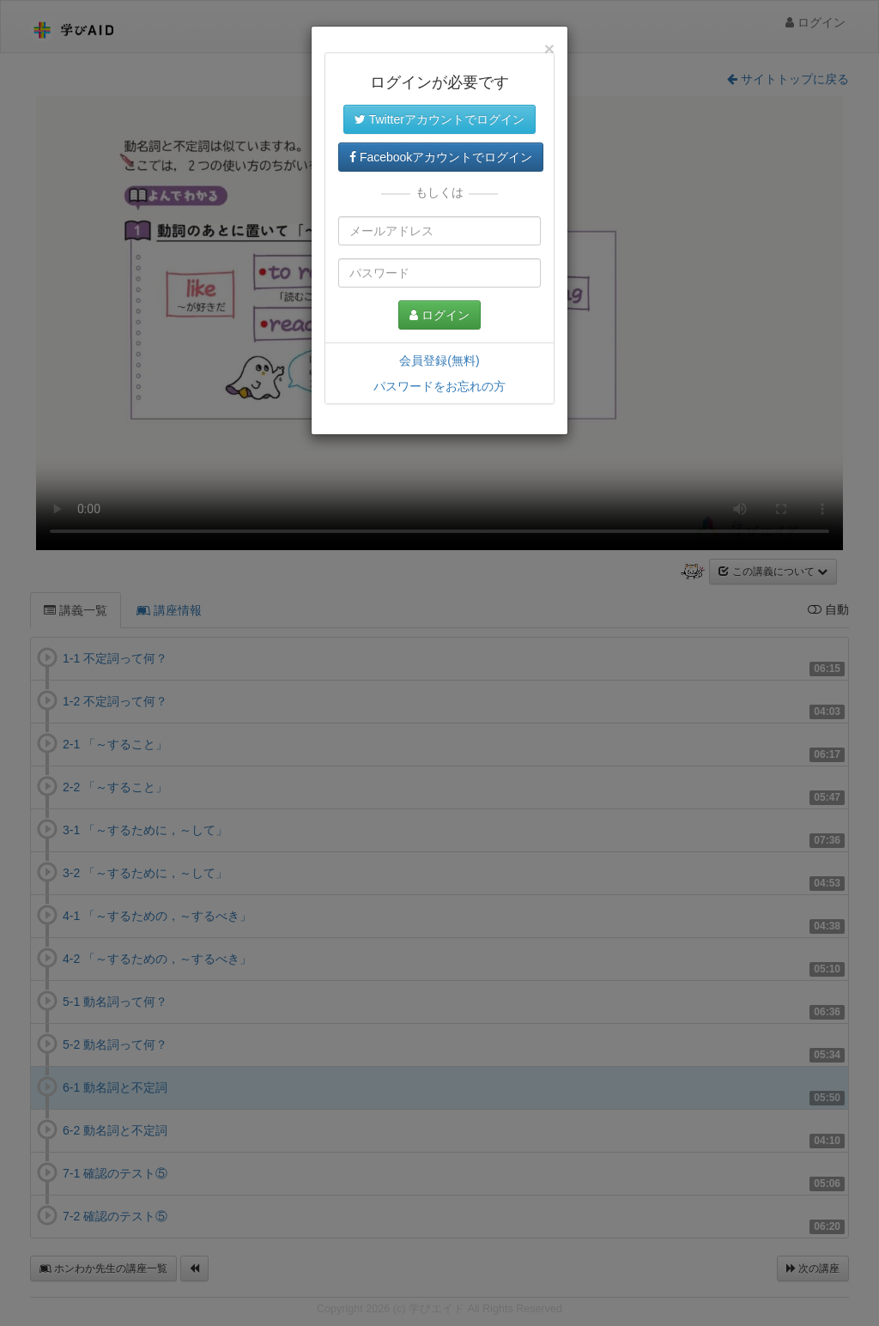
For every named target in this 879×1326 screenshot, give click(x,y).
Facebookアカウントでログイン (440, 157)
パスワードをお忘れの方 (439, 386)
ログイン (439, 315)
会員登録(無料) (439, 360)
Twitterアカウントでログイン (439, 119)
